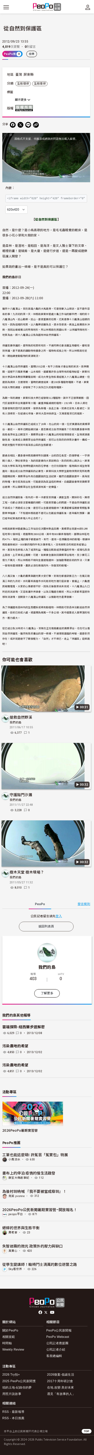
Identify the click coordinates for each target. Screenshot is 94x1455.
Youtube (52, 1312)
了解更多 (47, 993)
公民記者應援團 (57, 1343)
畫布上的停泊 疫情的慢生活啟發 (28, 1172)
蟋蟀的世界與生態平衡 (21, 1227)
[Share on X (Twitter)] (20, 125)
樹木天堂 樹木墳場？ (27, 872)
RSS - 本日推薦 (13, 1418)
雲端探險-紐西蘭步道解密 (23, 1027)
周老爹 (12, 1232)
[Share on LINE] (28, 125)
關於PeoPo (10, 1330)
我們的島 (8, 277)
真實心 (12, 1251)
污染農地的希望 (15, 1046)
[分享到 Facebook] (13, 125)
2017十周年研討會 (60, 1381)
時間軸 (7, 1343)
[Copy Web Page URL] (36, 125)
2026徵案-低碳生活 (60, 1374)
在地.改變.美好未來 (60, 1387)
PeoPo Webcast (57, 1336)
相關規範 (8, 1336)
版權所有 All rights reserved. (25, 108)
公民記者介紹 (55, 1349)
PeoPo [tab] (40, 904)
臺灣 (18, 74)
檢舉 (32, 53)
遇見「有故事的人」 (61, 1393)
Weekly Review (13, 1349)
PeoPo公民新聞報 (59, 1330)
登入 (59, 916)
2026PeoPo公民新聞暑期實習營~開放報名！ (39, 1209)
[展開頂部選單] (88, 7)
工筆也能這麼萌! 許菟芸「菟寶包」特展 (35, 1154)
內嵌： (10, 188)
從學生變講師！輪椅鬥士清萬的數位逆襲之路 (39, 1264)
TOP (86, 1431)
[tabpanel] (46, 916)
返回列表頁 (46, 926)
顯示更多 (22, 100)
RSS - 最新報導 (13, 1411)
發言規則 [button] (84, 904)
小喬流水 (14, 1159)
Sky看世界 (15, 1269)
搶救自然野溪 (21, 717)
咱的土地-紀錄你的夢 (17, 1387)
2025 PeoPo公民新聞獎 (19, 1381)
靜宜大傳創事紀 (18, 1177)
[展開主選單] (6, 7)
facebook (40, 1312)
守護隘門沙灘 (21, 794)
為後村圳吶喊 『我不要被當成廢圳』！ (34, 1191)
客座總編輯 (54, 1356)
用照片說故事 (11, 1393)
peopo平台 (15, 1214)
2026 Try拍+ (11, 1374)
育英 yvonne (16, 1196)
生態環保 (23, 83)
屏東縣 (29, 74)
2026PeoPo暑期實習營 (20, 1130)
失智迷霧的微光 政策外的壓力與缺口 (32, 1245)
